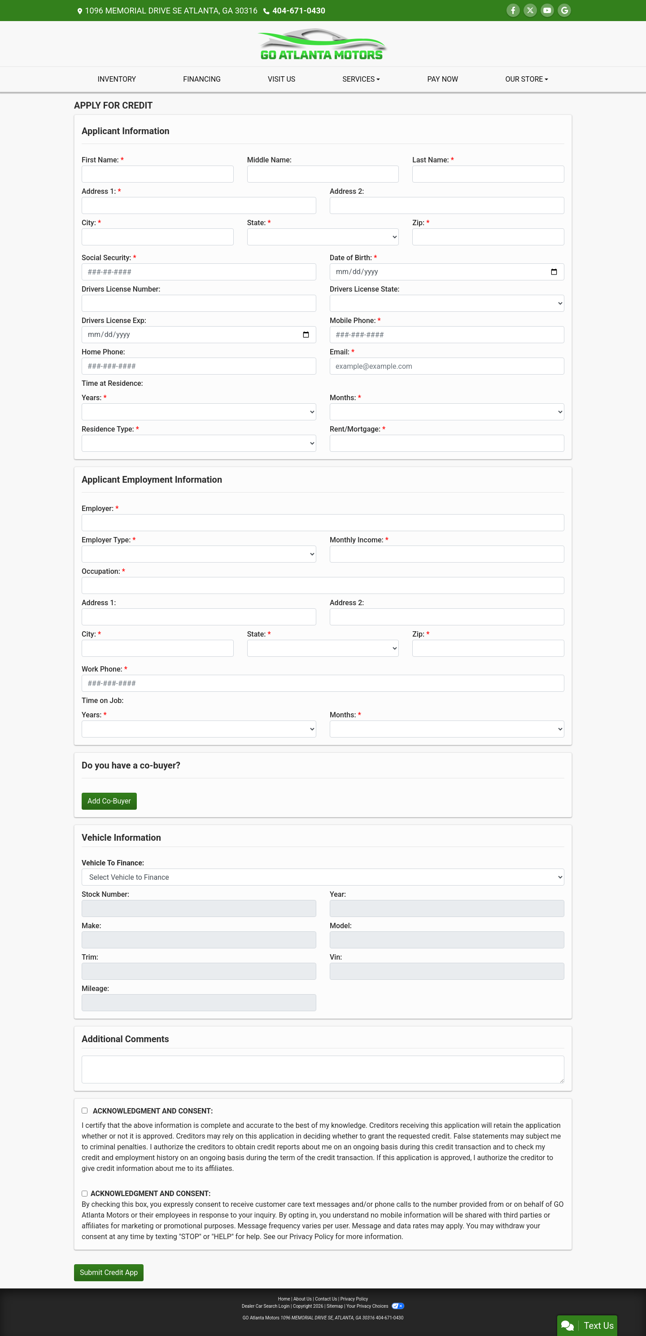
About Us (302, 1299)
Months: (343, 397)
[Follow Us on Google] (564, 10)
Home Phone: (103, 352)
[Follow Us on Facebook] (513, 10)
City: (89, 222)
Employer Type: (106, 540)
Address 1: (99, 191)
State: (256, 222)
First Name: (100, 160)
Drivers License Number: (121, 289)
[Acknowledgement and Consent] (84, 1110)
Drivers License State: (365, 289)
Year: (338, 894)
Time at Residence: (112, 383)
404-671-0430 (298, 10)
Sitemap (335, 1306)
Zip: (418, 222)
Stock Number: (105, 894)
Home (284, 1299)
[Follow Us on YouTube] (547, 10)
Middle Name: (269, 160)
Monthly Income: (357, 540)
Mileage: (95, 988)
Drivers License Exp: (114, 320)
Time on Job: (102, 700)
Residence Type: (108, 429)
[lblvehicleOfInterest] (323, 877)
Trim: (90, 957)
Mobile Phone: (353, 320)
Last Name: (430, 160)
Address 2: (347, 191)
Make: (91, 925)
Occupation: (101, 571)
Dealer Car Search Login (266, 1306)
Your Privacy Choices (375, 1306)
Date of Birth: (351, 257)
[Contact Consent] (84, 1193)
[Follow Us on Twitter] (530, 10)
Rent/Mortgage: (355, 429)
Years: (92, 397)
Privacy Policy (311, 1236)
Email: (339, 352)
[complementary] (619, 1309)
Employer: (97, 508)
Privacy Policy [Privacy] (354, 1299)
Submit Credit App (109, 1272)
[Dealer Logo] (323, 43)
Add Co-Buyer (109, 801)
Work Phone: (102, 669)
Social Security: (106, 257)
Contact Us (326, 1299)
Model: (341, 925)
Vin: (336, 957)
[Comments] (323, 1069)
